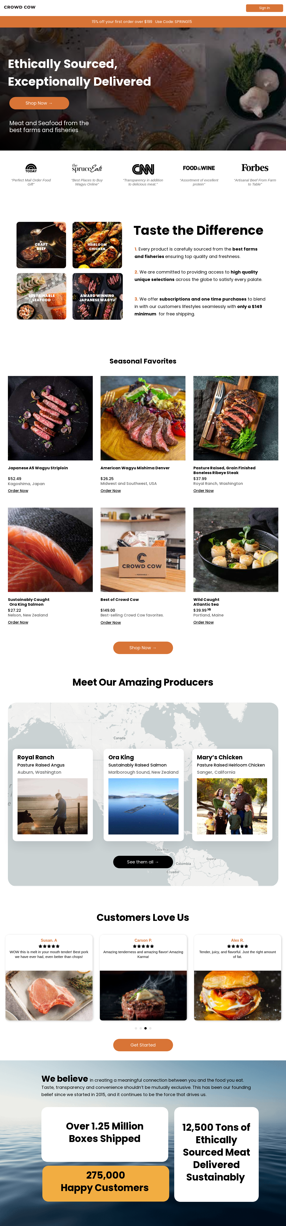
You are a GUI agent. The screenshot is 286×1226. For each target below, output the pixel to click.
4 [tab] (150, 1028)
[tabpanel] (49, 977)
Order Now (18, 490)
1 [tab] (136, 1028)
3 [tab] (145, 1028)
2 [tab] (141, 1028)
